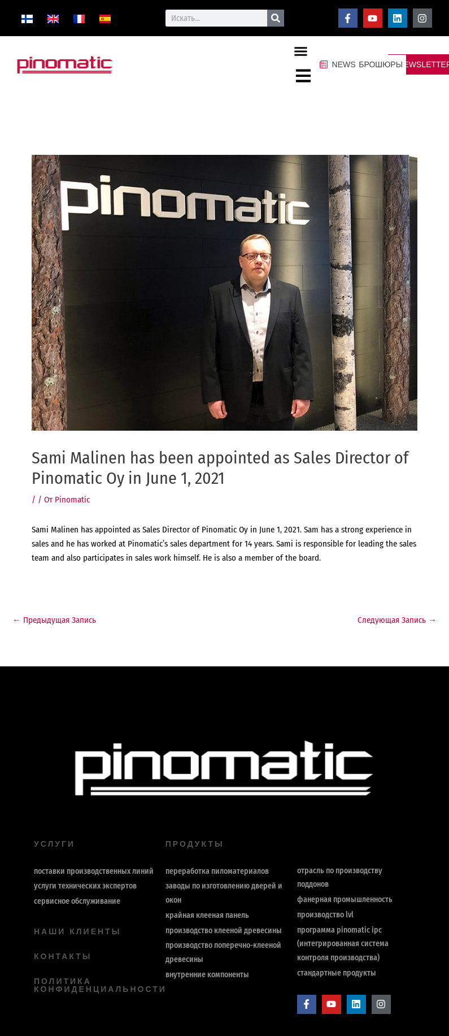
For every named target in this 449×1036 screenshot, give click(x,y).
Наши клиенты (77, 931)
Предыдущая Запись (54, 620)
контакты (62, 956)
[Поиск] (275, 18)
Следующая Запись (397, 620)
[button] (301, 51)
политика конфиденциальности (100, 985)
